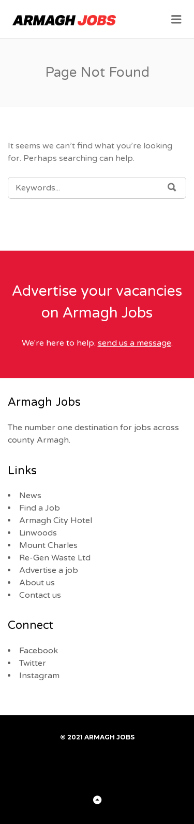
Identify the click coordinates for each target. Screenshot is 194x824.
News (30, 495)
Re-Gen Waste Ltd (55, 558)
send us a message (134, 343)
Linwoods (38, 533)
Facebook (38, 651)
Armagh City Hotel (55, 520)
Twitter (32, 663)
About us (37, 583)
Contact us (40, 595)
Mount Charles (48, 545)
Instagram (39, 675)
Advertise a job (48, 570)
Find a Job (39, 508)
